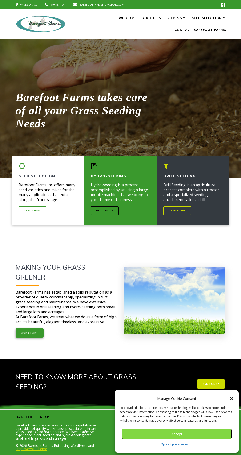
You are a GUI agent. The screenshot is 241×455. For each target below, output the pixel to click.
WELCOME (128, 18)
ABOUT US (151, 18)
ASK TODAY (211, 383)
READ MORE (32, 210)
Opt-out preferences (174, 444)
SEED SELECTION (207, 18)
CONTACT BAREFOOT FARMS (200, 29)
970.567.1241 (58, 4)
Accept (176, 434)
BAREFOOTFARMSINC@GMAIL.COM (102, 4)
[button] (231, 398)
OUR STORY (29, 332)
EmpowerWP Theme (31, 449)
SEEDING (174, 18)
